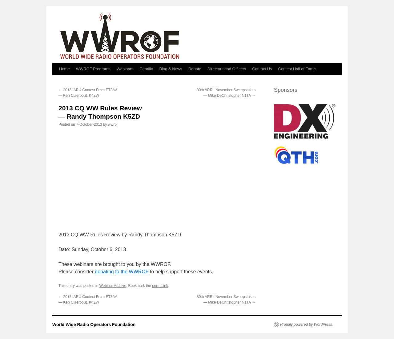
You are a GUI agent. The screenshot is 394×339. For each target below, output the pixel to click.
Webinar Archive (112, 286)
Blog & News (170, 69)
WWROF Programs (93, 69)
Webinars (125, 69)
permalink (160, 286)
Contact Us (262, 69)
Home (64, 69)
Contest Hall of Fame (297, 69)
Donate (194, 69)
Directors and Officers (226, 69)
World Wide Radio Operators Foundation (93, 324)
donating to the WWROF (121, 271)
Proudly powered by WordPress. (306, 324)
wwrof (113, 124)
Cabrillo (146, 69)
